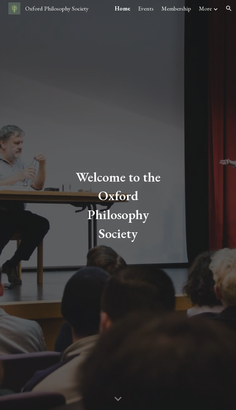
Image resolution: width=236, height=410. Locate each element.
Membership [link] (176, 8)
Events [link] (146, 8)
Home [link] (122, 8)
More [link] (205, 8)
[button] (229, 8)
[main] (118, 205)
